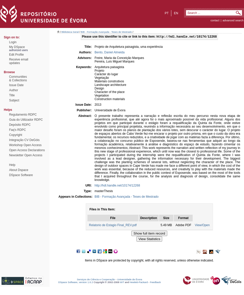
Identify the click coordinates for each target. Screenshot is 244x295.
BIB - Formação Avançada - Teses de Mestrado (106, 31)
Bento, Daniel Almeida (110, 53)
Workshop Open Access (25, 145)
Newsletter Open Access (25, 155)
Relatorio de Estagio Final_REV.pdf (113, 225)
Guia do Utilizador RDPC (26, 119)
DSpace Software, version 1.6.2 (75, 282)
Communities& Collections (18, 78)
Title (12, 95)
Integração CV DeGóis (24, 140)
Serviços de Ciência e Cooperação (96, 279)
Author (13, 90)
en (176, 13)
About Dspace (18, 170)
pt (167, 13)
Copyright (15, 135)
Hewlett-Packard (139, 282)
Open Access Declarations (27, 150)
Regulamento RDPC (23, 114)
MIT (122, 282)
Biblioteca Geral (70, 31)
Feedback (155, 282)
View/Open (202, 225)
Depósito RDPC (20, 125)
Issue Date (16, 85)
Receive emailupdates (18, 61)
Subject (14, 100)
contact (214, 20)
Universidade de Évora (129, 279)
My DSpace (17, 47)
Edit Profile (16, 54)
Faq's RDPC (17, 130)
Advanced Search (233, 20)
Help (12, 165)
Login (13, 42)
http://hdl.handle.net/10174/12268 (117, 186)
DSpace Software (21, 175)
